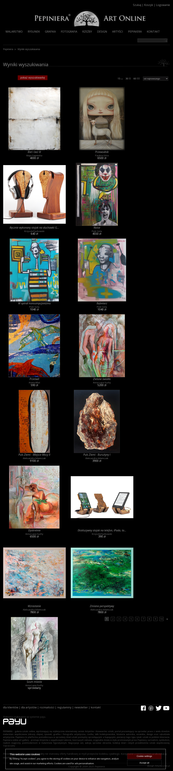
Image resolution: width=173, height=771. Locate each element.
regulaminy (64, 707)
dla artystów (29, 707)
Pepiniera (135, 31)
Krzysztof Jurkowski (34, 231)
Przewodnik (102, 152)
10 (161, 618)
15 (120, 78)
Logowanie (163, 5)
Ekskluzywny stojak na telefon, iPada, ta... (102, 530)
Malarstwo (14, 31)
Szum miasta (34, 682)
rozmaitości (47, 707)
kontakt (96, 707)
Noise (97, 227)
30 (128, 78)
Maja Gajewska (34, 155)
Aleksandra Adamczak (34, 458)
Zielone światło (102, 379)
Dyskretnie (34, 530)
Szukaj (137, 5)
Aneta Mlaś (34, 382)
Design (102, 31)
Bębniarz (102, 303)
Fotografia (69, 31)
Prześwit (34, 379)
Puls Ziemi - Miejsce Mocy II (34, 455)
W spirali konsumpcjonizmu (34, 303)
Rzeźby (87, 31)
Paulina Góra (102, 155)
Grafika (50, 31)
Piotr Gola (97, 231)
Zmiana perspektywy (102, 606)
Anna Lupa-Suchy (102, 382)
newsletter (81, 707)
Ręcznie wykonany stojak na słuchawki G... (34, 227)
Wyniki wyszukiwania (29, 49)
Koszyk (148, 5)
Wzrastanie (34, 606)
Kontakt (153, 31)
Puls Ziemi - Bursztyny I (96, 455)
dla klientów (10, 707)
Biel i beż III (34, 152)
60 (136, 78)
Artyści (117, 31)
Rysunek (34, 31)
